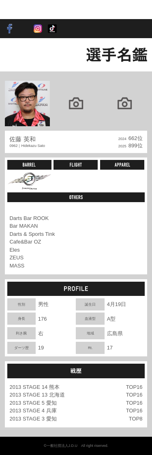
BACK (18, 54)
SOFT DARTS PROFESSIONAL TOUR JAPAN (30, 9)
